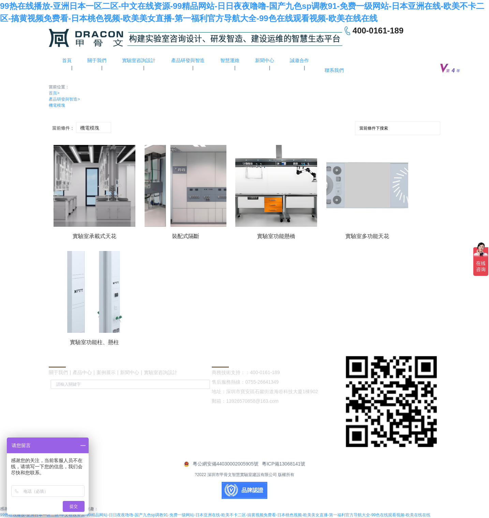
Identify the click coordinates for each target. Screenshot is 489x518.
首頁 (54, 93)
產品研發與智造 (64, 99)
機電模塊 (57, 105)
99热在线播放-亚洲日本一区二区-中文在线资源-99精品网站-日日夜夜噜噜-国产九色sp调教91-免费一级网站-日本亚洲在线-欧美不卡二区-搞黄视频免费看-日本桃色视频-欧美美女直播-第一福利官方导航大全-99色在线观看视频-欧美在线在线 (215, 515)
